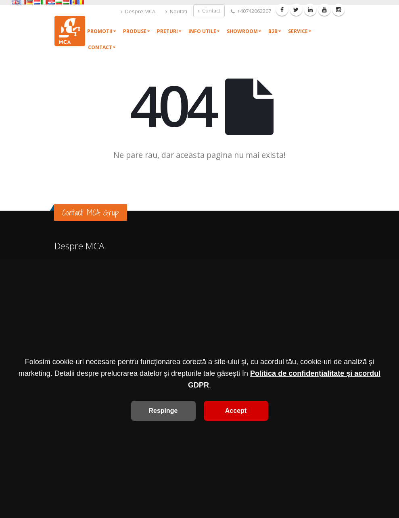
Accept (236, 410)
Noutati (176, 11)
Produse (134, 31)
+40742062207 (251, 11)
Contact (209, 10)
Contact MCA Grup (90, 212)
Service (298, 31)
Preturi (167, 31)
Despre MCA (138, 11)
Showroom (242, 31)
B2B (273, 31)
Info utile (202, 31)
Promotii (100, 31)
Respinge (163, 410)
